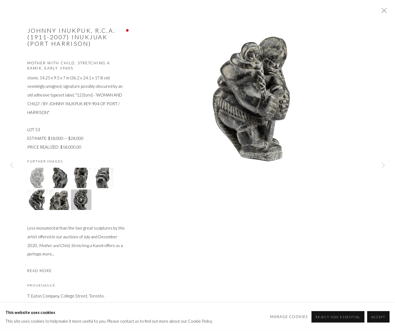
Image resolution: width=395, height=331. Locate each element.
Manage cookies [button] (289, 316)
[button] (37, 178)
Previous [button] (11, 165)
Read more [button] (39, 271)
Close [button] (383, 12)
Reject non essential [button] (338, 317)
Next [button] (383, 165)
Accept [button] (378, 317)
